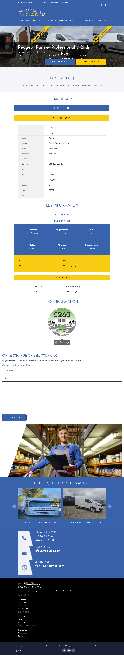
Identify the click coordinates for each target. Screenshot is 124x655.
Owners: (25, 185)
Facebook (22, 633)
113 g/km (52, 180)
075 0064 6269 (26, 2)
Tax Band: (25, 164)
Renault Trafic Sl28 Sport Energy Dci (84, 523)
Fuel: (23, 174)
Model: (24, 138)
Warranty (63, 20)
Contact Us (101, 20)
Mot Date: (26, 159)
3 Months (52, 154)
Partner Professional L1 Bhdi (59, 143)
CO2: (24, 180)
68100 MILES (53, 148)
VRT (80, 20)
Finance (73, 20)
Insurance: (25, 190)
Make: (24, 133)
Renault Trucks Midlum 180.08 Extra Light (40, 523)
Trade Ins (89, 20)
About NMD (22, 599)
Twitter (20, 636)
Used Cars (24, 20)
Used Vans (36, 20)
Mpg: (24, 169)
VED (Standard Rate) (57, 164)
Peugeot (52, 133)
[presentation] (21, 394)
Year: (23, 128)
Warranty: (25, 154)
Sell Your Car (49, 20)
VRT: (23, 195)
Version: (25, 143)
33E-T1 (51, 190)
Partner (51, 138)
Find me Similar (60, 61)
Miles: (24, 148)
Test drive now (90, 61)
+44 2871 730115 (40, 2)
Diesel (51, 174)
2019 (50, 128)
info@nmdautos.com (60, 2)
